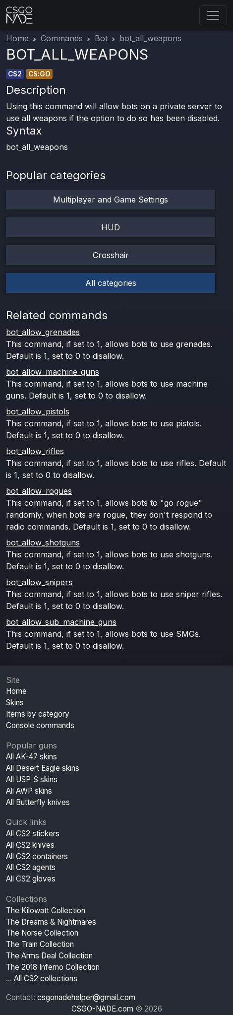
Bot (101, 38)
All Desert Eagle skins (42, 768)
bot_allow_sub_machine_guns (61, 622)
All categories (110, 283)
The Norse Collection (42, 933)
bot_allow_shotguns (43, 542)
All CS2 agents (31, 867)
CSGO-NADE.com (102, 1009)
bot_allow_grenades (43, 332)
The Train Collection (40, 944)
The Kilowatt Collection (45, 910)
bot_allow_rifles (35, 451)
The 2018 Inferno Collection (53, 967)
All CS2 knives (30, 845)
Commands (62, 38)
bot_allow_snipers (39, 582)
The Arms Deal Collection (49, 955)
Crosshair (111, 255)
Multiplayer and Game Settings (110, 199)
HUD (110, 227)
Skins (15, 702)
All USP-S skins (32, 779)
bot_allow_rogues (39, 491)
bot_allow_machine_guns (52, 372)
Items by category (37, 714)
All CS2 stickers (32, 833)
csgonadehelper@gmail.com (86, 997)
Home (17, 38)
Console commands (40, 725)
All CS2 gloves (31, 878)
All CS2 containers (37, 856)
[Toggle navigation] (213, 15)
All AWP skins (29, 791)
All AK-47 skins (31, 756)
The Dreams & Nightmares (51, 922)
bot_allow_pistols (37, 411)
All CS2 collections (45, 978)
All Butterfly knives (38, 802)
